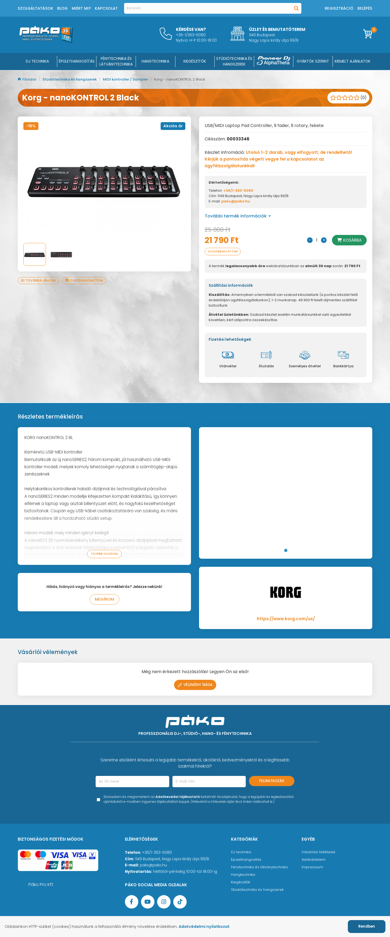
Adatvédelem (314, 860)
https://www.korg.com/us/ (286, 619)
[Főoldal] (46, 41)
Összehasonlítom (87, 280)
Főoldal (28, 79)
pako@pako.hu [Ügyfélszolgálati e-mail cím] (153, 865)
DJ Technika (37, 61)
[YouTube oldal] (147, 902)
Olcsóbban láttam (224, 251)
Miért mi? (81, 8)
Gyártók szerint (313, 61)
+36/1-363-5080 (238, 190)
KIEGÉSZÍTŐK (194, 61)
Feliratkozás (271, 781)
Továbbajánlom (39, 280)
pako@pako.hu (235, 201)
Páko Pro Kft (40, 885)
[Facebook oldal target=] (131, 902)
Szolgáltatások (35, 8)
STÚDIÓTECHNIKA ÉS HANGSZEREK (234, 61)
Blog (62, 8)
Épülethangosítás (247, 860)
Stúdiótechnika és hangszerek (73, 79)
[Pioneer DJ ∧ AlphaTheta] (273, 61)
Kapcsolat (106, 8)
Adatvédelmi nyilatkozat (207, 926)
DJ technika (241, 852)
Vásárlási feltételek (319, 852)
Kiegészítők (241, 882)
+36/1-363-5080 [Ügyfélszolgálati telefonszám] (157, 853)
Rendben (366, 926)
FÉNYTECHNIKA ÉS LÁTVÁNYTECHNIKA (116, 61)
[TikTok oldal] (180, 902)
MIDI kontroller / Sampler (132, 79)
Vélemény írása (195, 685)
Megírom (104, 600)
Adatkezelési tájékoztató (178, 797)
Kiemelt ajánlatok (352, 61)
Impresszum (313, 867)
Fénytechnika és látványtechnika (261, 867)
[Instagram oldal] (164, 902)
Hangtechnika (244, 875)
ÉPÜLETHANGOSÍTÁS (77, 61)
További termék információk (238, 216)
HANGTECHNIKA (155, 61)
